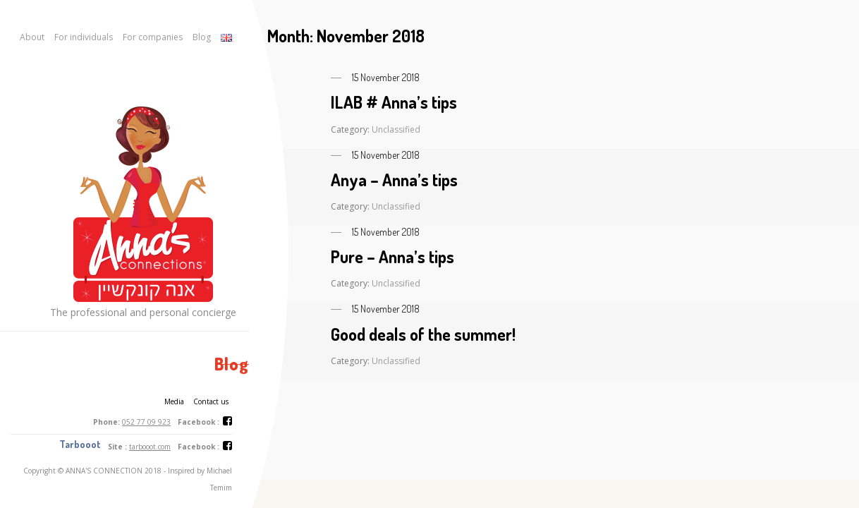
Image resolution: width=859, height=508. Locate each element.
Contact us (211, 401)
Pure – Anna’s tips (392, 256)
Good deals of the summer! (423, 334)
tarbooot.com (150, 447)
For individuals (83, 37)
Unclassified (396, 129)
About (32, 37)
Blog (202, 37)
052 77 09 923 (146, 422)
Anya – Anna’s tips (394, 179)
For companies (153, 37)
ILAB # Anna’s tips (394, 102)
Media (174, 401)
